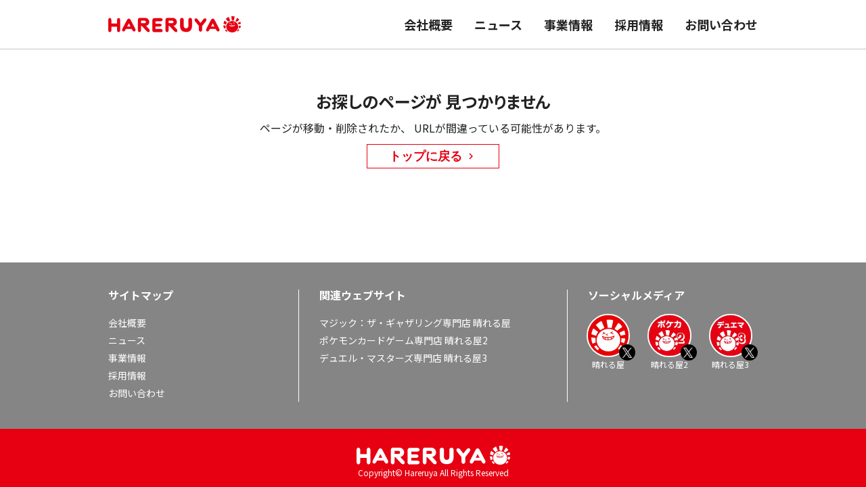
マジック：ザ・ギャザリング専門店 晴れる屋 (415, 322)
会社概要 (428, 24)
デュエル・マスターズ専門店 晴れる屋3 (403, 358)
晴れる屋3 (730, 341)
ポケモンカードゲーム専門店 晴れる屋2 (403, 340)
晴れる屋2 (669, 341)
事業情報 (568, 24)
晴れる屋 (608, 341)
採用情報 (638, 24)
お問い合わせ (721, 24)
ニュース (498, 24)
